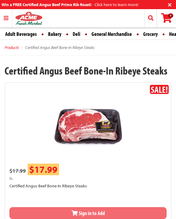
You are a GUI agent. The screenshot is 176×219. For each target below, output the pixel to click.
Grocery (150, 33)
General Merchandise (111, 33)
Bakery (54, 33)
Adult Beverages (21, 33)
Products (12, 47)
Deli (76, 33)
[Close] (170, 4)
